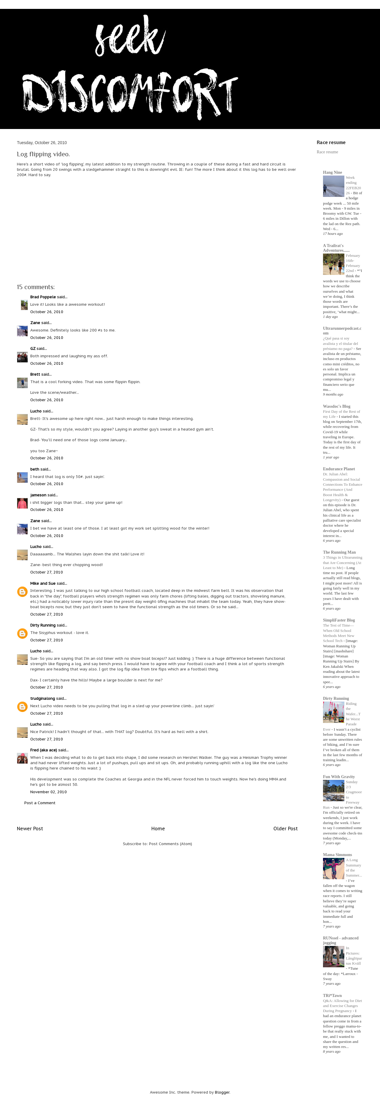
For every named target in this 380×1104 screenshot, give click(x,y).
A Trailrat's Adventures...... (336, 248)
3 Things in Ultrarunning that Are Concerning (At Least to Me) (342, 562)
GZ (32, 348)
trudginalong (42, 698)
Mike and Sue (43, 583)
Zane (35, 322)
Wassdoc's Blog (336, 406)
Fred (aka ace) (43, 750)
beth (34, 469)
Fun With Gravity (339, 777)
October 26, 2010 (46, 311)
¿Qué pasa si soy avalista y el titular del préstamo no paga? (340, 343)
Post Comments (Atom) (170, 843)
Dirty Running (43, 625)
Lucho (36, 411)
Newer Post (30, 828)
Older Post (285, 828)
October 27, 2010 (46, 572)
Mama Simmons (337, 855)
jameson (38, 495)
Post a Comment (40, 802)
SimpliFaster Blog (339, 620)
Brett (35, 374)
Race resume (327, 152)
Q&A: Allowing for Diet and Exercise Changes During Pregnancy (342, 1005)
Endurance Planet (339, 469)
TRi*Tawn (332, 995)
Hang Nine (332, 172)
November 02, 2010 (48, 791)
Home (158, 828)
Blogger (222, 1092)
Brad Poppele (43, 297)
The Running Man (339, 552)
